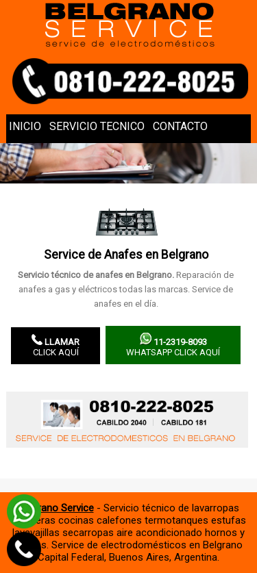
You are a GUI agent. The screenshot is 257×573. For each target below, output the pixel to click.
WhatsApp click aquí (173, 345)
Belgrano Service (56, 508)
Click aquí (55, 345)
